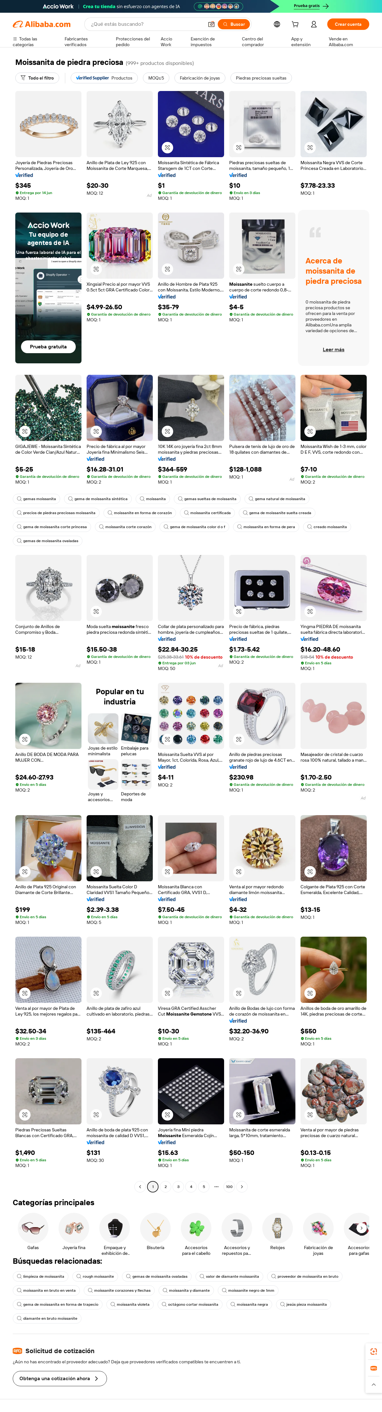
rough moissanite (95, 1276)
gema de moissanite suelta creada (277, 512)
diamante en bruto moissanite (47, 1318)
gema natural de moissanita (277, 498)
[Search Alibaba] (146, 24)
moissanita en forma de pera (266, 526)
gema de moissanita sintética (98, 498)
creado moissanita (327, 526)
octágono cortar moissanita (190, 1304)
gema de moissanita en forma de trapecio (57, 1304)
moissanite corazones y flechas (119, 1290)
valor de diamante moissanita (229, 1276)
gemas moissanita (36, 498)
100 (229, 1187)
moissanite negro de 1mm (248, 1290)
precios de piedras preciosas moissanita (56, 512)
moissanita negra (249, 1304)
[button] (211, 24)
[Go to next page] (242, 1186)
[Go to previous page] (140, 1186)
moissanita (153, 498)
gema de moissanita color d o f (194, 526)
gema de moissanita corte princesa (52, 526)
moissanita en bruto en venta (46, 1290)
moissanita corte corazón (125, 526)
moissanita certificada (207, 512)
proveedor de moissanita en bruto (304, 1276)
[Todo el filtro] (37, 78)
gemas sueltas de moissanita (207, 498)
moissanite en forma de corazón (140, 512)
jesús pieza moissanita (303, 1304)
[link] (373, 1351)
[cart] (296, 25)
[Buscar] (234, 24)
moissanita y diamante (186, 1290)
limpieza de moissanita (40, 1276)
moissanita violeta (130, 1304)
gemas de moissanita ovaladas (47, 540)
